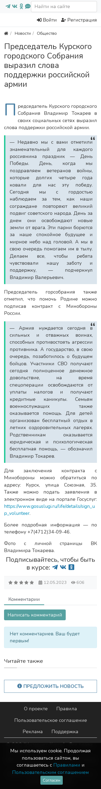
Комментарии (24, 599)
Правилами (66, 765)
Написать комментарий (35, 615)
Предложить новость (50, 686)
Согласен (51, 780)
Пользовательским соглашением (50, 772)
